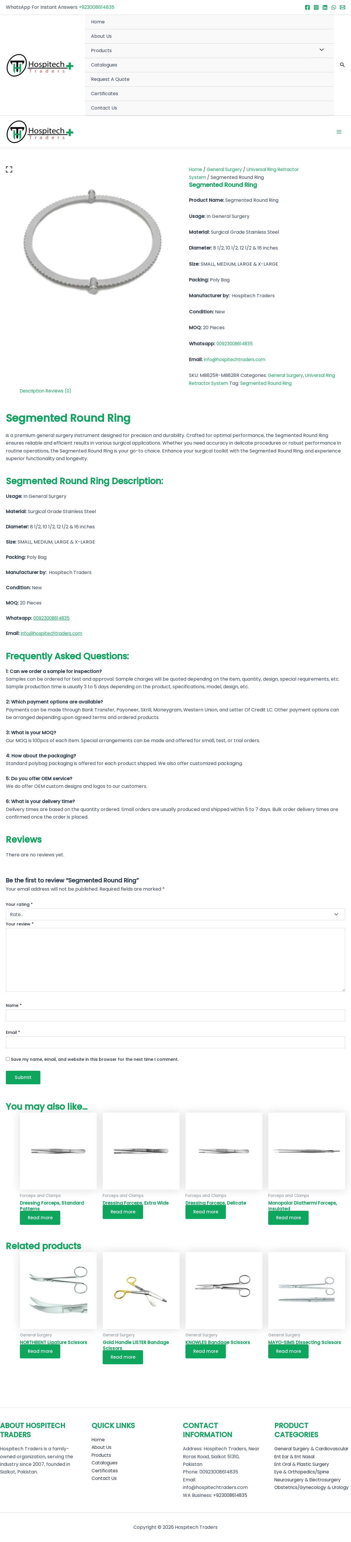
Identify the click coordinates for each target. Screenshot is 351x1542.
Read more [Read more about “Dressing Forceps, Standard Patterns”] (42, 1219)
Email (13, 1033)
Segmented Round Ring (268, 383)
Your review (20, 924)
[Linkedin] (325, 7)
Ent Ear (282, 1456)
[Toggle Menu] (320, 50)
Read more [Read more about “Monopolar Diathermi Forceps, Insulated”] (290, 1219)
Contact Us (104, 108)
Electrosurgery (329, 1479)
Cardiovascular (315, 1449)
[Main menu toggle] (339, 132)
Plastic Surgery (316, 1464)
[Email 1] (342, 7)
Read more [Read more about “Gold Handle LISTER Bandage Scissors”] (124, 1359)
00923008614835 (235, 344)
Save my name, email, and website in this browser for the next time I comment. (94, 1060)
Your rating (19, 905)
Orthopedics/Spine (310, 1472)
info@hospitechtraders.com (236, 360)
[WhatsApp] (333, 7)
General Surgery (226, 170)
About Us (101, 36)
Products (101, 50)
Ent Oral (283, 1464)
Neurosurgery (290, 1479)
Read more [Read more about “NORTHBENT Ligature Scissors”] (42, 1353)
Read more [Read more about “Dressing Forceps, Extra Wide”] (124, 1213)
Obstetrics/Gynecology (301, 1487)
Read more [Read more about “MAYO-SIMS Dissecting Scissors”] (290, 1353)
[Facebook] (307, 7)
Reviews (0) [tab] (61, 391)
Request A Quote (110, 79)
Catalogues (104, 65)
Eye (278, 1472)
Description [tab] (33, 391)
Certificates (104, 93)
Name (14, 1006)
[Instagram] (316, 7)
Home (98, 21)
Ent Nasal (307, 1456)
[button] (342, 65)
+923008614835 (96, 7)
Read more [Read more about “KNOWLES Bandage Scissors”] (207, 1353)
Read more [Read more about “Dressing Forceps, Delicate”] (207, 1213)
